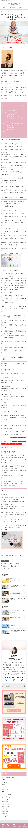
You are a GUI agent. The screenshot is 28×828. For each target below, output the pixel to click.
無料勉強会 (5, 811)
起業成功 (4, 784)
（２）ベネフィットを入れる (10, 127)
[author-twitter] (13, 679)
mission (4, 7)
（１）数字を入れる (8, 125)
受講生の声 (21, 7)
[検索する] (24, 686)
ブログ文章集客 (7, 794)
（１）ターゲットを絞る (9, 114)
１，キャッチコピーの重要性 (9, 110)
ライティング (5, 560)
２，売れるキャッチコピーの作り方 (10, 112)
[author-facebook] (6, 679)
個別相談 (4, 813)
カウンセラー (6, 566)
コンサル (19, 563)
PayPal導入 (5, 816)
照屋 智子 (14, 656)
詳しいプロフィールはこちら (14, 677)
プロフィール (12, 7)
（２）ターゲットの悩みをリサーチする (13, 116)
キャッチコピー (7, 568)
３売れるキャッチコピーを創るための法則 (12, 123)
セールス (4, 782)
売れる (14, 566)
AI (2, 787)
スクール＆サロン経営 (8, 777)
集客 (3, 791)
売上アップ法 (5, 804)
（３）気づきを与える (8, 129)
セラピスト (6, 563)
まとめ (3, 131)
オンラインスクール (7, 797)
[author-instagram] (21, 679)
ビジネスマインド (7, 806)
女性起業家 (5, 801)
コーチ (13, 563)
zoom (3, 779)
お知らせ (4, 809)
